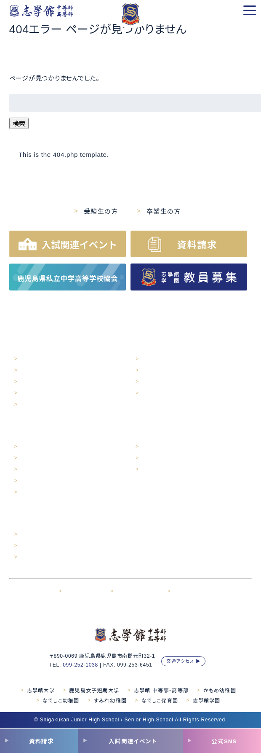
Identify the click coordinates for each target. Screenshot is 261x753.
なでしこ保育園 (159, 701)
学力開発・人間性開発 (165, 371)
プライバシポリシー (85, 591)
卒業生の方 (163, 211)
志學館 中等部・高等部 (161, 691)
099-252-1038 (80, 665)
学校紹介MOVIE (38, 405)
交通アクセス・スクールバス (50, 382)
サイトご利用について (139, 591)
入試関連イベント (39, 557)
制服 (25, 470)
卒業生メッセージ (160, 458)
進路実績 (152, 447)
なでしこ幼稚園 (61, 701)
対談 (25, 492)
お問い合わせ (188, 591)
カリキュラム (155, 393)
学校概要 (30, 359)
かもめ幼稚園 (219, 691)
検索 (19, 123)
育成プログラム (158, 359)
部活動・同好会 (37, 481)
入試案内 (30, 535)
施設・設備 (32, 371)
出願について (35, 546)
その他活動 (154, 382)
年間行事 (30, 458)
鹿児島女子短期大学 (94, 691)
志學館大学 (41, 691)
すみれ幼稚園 (110, 701)
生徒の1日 (32, 447)
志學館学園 (207, 701)
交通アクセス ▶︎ (183, 661)
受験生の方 (101, 211)
